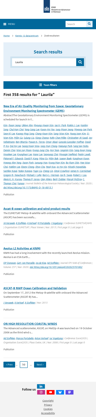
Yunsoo (20, 183)
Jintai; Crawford (61, 171)
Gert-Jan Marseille (26, 263)
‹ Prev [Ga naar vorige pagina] (9, 364)
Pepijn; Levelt (84, 154)
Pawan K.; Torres (37, 141)
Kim (5, 125)
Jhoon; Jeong (14, 125)
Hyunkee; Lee (9, 154)
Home (6, 35)
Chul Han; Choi (16, 129)
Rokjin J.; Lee (73, 125)
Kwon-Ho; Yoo (47, 129)
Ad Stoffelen (53, 263)
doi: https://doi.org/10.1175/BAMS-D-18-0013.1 (28, 187)
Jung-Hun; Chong (48, 146)
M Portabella (44, 223)
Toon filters (50, 85)
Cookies (48, 409)
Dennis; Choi (9, 150)
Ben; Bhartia (22, 141)
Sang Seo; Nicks (80, 146)
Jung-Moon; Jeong (64, 129)
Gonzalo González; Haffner (71, 141)
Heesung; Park (65, 146)
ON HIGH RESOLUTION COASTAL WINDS (30, 324)
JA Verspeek (9, 223)
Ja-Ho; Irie (62, 166)
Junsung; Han (41, 162)
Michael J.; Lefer (33, 175)
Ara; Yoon (54, 150)
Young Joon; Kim (78, 133)
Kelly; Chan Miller (58, 137)
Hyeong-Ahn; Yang (12, 162)
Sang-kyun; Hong (82, 150)
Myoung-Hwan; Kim (44, 125)
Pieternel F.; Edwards (13, 158)
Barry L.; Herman (50, 175)
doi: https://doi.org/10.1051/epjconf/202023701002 (56, 267)
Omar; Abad (51, 141)
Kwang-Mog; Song (25, 133)
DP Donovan (9, 263)
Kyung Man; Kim (57, 162)
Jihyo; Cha (40, 166)
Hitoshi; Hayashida (77, 166)
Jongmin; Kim (66, 150)
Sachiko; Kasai (10, 171)
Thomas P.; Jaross (31, 179)
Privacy (48, 404)
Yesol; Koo (51, 166)
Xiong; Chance (42, 137)
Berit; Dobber (59, 179)
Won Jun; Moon (23, 150)
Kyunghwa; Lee (24, 154)
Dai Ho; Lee (15, 146)
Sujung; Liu (29, 137)
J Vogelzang (56, 223)
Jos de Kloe (41, 263)
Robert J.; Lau (79, 175)
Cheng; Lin (48, 171)
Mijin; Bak (53, 158)
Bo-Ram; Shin (72, 162)
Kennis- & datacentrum (27, 35)
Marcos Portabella (25, 338)
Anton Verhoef (41, 338)
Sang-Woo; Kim (61, 133)
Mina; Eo (43, 158)
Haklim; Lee (14, 166)
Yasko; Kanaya (25, 171)
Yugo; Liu (37, 171)
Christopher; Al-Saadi (77, 137)
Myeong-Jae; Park (83, 129)
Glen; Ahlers (46, 179)
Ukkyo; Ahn (27, 125)
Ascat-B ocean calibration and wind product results (36, 209)
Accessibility (48, 413)
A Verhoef (31, 223)
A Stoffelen (21, 223)
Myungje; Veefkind (68, 154)
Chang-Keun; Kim (43, 133)
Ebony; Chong (27, 166)
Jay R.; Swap (66, 175)
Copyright (48, 400)
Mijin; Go (18, 137)
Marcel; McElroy (74, 179)
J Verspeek (8, 302)
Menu (11, 24)
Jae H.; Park (60, 125)
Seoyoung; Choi (51, 154)
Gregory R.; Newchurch (14, 175)
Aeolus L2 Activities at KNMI (21, 248)
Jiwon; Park (28, 162)
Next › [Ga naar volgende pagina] (40, 364)
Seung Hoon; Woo (30, 146)
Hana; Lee (37, 154)
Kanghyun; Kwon (81, 158)
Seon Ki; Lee (9, 133)
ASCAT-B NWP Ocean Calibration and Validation (35, 288)
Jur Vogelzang (56, 338)
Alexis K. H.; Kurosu (12, 179)
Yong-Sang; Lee (32, 129)
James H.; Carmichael (80, 171)
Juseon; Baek (65, 158)
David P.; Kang (31, 158)
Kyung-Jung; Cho (41, 150)
